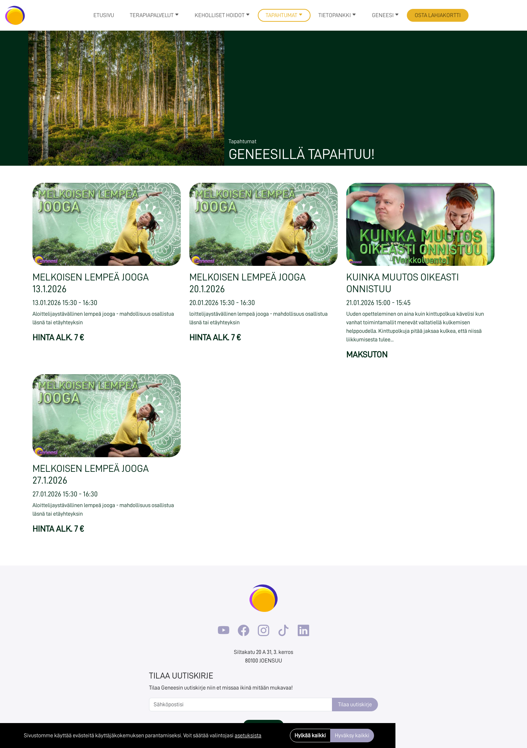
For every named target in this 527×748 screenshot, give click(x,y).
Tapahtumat (284, 15)
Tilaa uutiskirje (355, 704)
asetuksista (248, 735)
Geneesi (385, 15)
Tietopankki (337, 15)
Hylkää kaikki (310, 735)
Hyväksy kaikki (352, 735)
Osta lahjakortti (438, 15)
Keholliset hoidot (222, 15)
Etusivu (103, 15)
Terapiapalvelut (154, 15)
